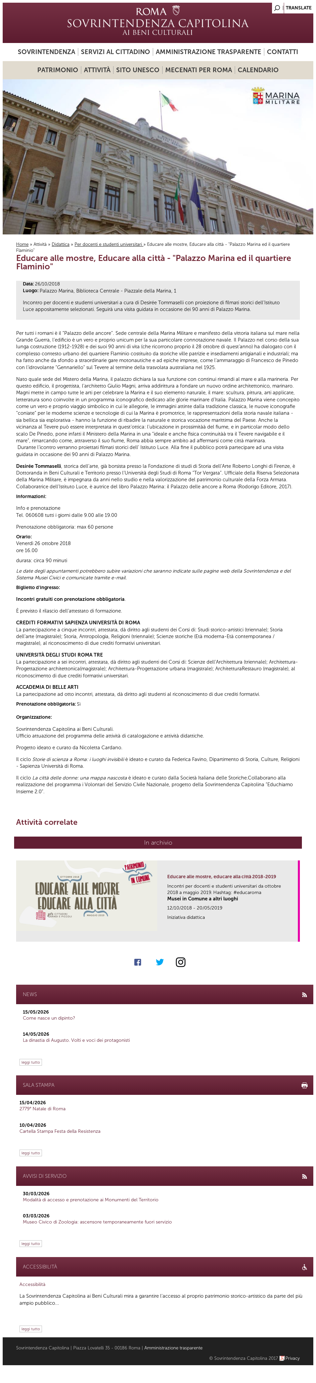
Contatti (282, 52)
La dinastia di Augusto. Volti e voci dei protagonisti (76, 1040)
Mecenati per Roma (198, 70)
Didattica (61, 244)
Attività (97, 70)
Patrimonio (57, 70)
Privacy (292, 1358)
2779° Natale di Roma (42, 1109)
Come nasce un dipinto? (49, 1018)
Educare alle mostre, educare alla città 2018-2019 (221, 877)
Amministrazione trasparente (208, 52)
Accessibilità (32, 1284)
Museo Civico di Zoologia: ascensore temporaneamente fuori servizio (97, 1222)
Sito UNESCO (138, 70)
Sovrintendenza (46, 52)
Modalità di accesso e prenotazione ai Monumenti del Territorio (91, 1200)
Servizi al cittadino (115, 52)
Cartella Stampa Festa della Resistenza (59, 1131)
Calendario (258, 70)
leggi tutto (30, 1062)
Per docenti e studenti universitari (109, 244)
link (295, 934)
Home (22, 244)
